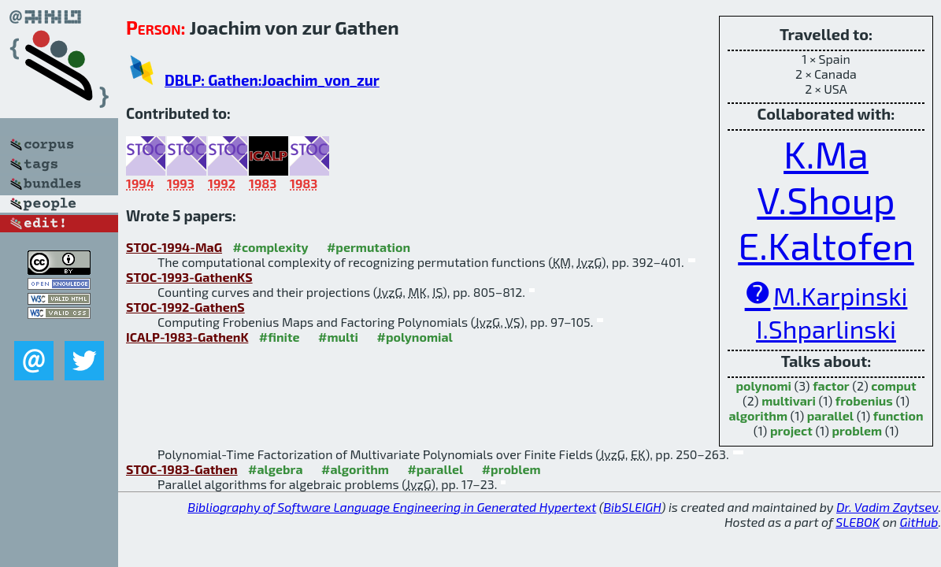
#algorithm (355, 468)
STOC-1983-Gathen (182, 468)
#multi (338, 336)
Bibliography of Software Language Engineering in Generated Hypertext (391, 506)
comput (893, 385)
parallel (830, 415)
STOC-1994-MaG (174, 246)
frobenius (864, 400)
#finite (279, 336)
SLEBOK (857, 521)
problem (857, 430)
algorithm (757, 415)
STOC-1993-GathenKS (189, 276)
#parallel (435, 468)
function (898, 415)
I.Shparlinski (826, 328)
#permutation (368, 246)
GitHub (919, 521)
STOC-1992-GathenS (185, 306)
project (791, 430)
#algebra (275, 468)
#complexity (271, 246)
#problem (511, 468)
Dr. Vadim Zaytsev (887, 506)
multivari (788, 400)
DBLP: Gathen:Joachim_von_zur (272, 80)
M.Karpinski (840, 295)
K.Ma (826, 153)
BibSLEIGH (632, 506)
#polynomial (415, 336)
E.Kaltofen (826, 245)
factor (831, 385)
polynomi (763, 385)
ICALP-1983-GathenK (187, 336)
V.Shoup (826, 199)
